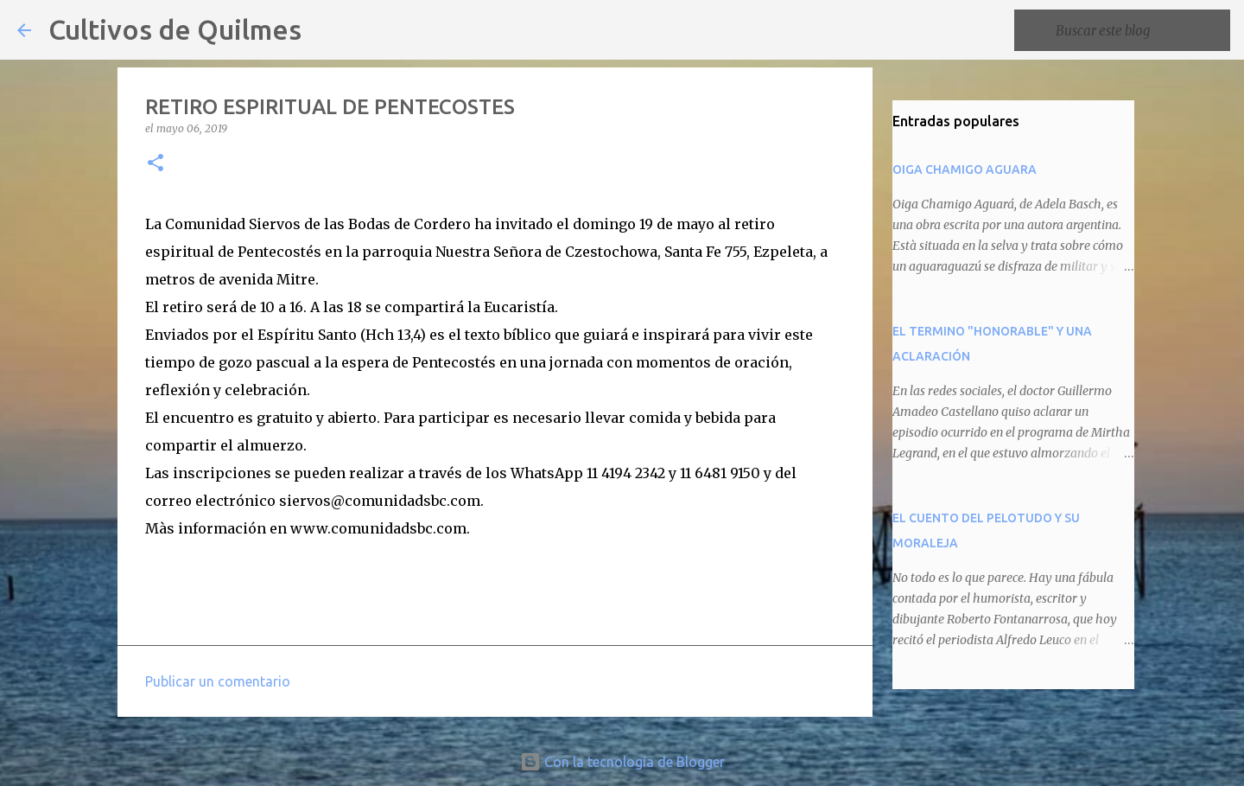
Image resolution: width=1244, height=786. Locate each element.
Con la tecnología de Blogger (622, 762)
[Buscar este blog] (1139, 30)
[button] (155, 164)
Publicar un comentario (217, 681)
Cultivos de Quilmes (174, 29)
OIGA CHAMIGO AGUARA (964, 169)
